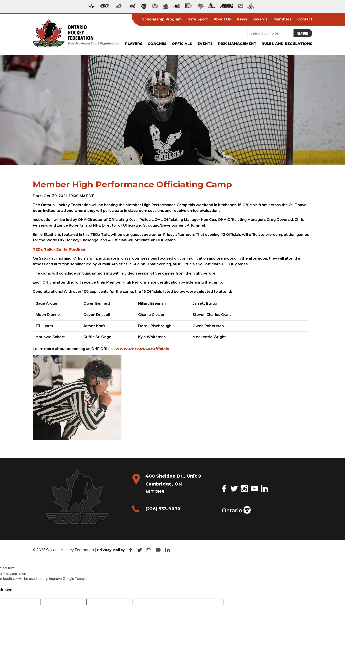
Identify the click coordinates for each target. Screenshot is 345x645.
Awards (260, 19)
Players (133, 44)
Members (282, 19)
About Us (222, 19)
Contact (304, 19)
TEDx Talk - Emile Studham (59, 249)
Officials (182, 44)
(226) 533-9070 (162, 508)
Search (302, 33)
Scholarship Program (162, 19)
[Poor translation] (8, 590)
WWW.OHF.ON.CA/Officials (142, 349)
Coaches (157, 44)
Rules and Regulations (287, 44)
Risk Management (237, 44)
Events (205, 44)
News (242, 19)
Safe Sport (198, 19)
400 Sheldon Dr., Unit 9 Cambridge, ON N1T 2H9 (173, 483)
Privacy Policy (111, 550)
